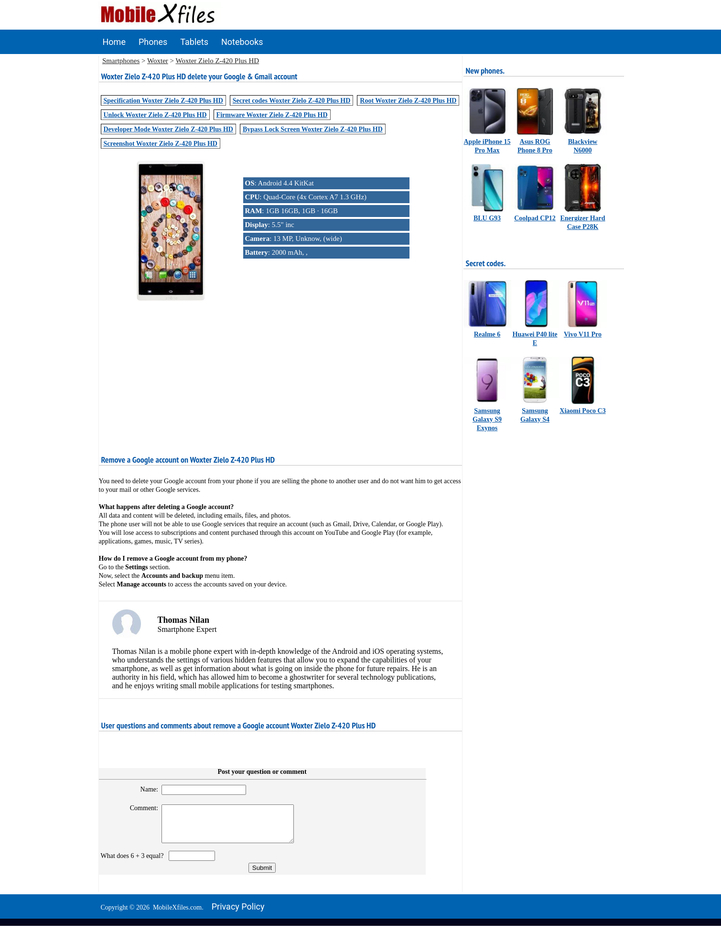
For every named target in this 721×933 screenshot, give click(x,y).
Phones (153, 42)
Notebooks (242, 42)
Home (114, 42)
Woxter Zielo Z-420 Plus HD (217, 61)
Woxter (157, 61)
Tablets (194, 42)
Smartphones (121, 61)
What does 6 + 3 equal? (134, 863)
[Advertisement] (280, 371)
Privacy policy (238, 914)
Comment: (140, 808)
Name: (145, 789)
